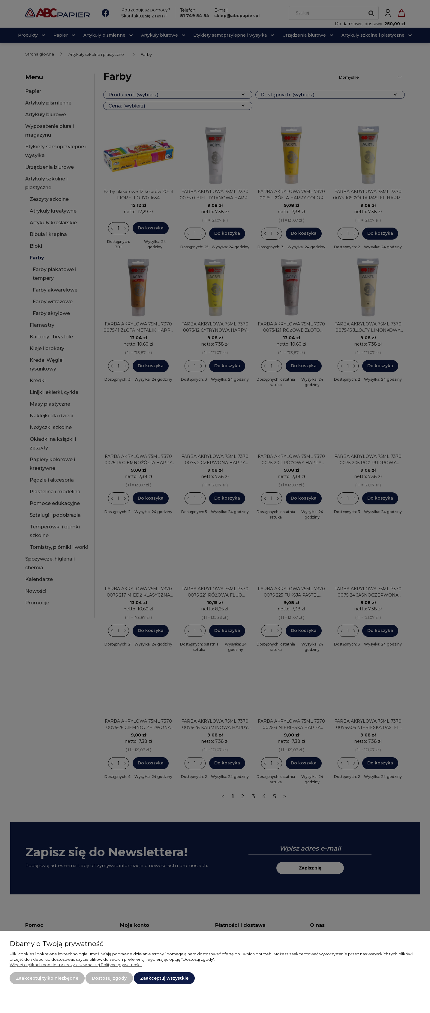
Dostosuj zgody (109, 978)
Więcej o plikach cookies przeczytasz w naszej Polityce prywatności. (76, 964)
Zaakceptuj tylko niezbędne (47, 978)
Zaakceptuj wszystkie (164, 978)
